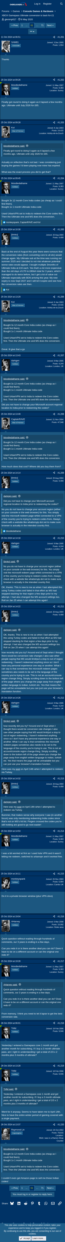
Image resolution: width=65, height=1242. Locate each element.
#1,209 (61, 473)
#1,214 (61, 831)
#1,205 (61, 229)
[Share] (54, 37)
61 (32, 25)
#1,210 (61, 538)
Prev (15, 25)
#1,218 (61, 1023)
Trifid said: (8, 1089)
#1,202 (61, 80)
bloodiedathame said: (14, 146)
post (18, 769)
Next (49, 25)
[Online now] (1, 83)
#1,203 (61, 122)
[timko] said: (9, 561)
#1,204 (61, 178)
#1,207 (61, 355)
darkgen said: (10, 496)
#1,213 (61, 778)
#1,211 (61, 606)
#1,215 (61, 873)
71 (42, 25)
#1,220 (61, 1124)
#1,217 (61, 961)
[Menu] (5, 4)
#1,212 (61, 698)
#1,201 (61, 37)
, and (23, 222)
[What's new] (56, 4)
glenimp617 (10, 19)
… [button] (26, 25)
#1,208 (61, 414)
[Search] (61, 4)
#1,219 (61, 1066)
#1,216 (61, 916)
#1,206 (61, 297)
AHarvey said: (10, 984)
